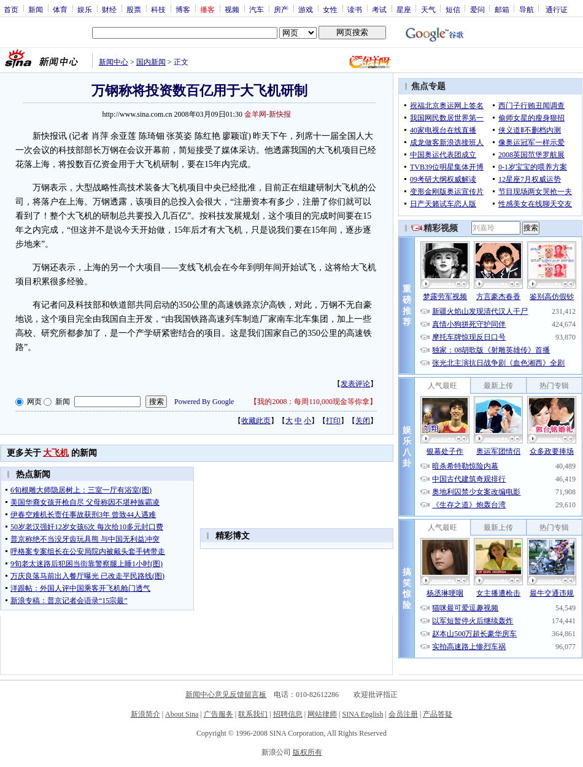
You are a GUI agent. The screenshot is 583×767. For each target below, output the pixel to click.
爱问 (477, 9)
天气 (428, 9)
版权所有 (307, 752)
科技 (158, 9)
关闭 (362, 420)
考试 (379, 9)
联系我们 (253, 714)
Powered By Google (204, 401)
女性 (330, 9)
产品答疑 (437, 714)
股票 (133, 9)
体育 (60, 9)
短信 (453, 9)
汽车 (256, 9)
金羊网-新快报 (267, 114)
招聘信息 (288, 714)
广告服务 (218, 714)
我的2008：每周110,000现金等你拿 (313, 401)
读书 (354, 9)
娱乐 (84, 9)
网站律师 (322, 714)
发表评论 (355, 384)
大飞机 (56, 452)
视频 (232, 9)
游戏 (305, 9)
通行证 (557, 9)
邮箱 (502, 9)
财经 (109, 9)
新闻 (35, 9)
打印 (333, 420)
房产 (281, 9)
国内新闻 (151, 62)
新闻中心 (113, 62)
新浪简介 (145, 714)
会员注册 (403, 714)
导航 (526, 9)
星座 (403, 9)
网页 (34, 401)
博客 (183, 9)
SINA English (362, 714)
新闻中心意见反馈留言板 (225, 694)
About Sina (181, 714)
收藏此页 (256, 420)
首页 (11, 9)
